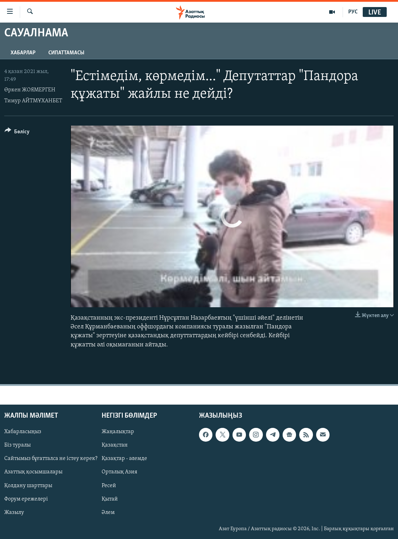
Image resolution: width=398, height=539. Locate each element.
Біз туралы (17, 445)
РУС (353, 12)
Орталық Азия (119, 472)
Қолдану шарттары (28, 485)
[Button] (17, 133)
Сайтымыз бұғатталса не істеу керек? (50, 458)
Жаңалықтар (118, 432)
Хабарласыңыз (22, 432)
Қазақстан (115, 445)
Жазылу (14, 512)
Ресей (109, 485)
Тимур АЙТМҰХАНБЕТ (33, 101)
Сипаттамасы (66, 53)
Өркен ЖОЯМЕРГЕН (29, 90)
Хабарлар (23, 53)
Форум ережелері (26, 499)
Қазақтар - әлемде (124, 458)
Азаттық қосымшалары (33, 472)
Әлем (108, 512)
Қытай (110, 499)
